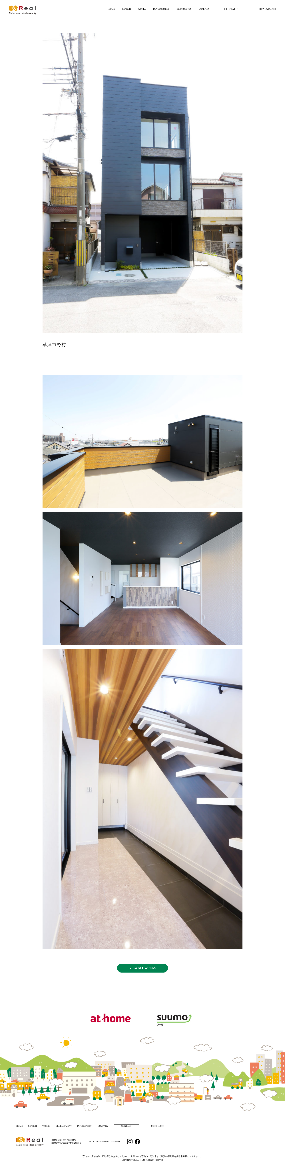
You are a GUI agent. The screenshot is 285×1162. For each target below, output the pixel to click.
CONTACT (231, 9)
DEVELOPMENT (161, 9)
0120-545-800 (267, 9)
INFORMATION (184, 9)
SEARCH (126, 9)
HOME (112, 9)
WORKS (142, 9)
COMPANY (204, 9)
